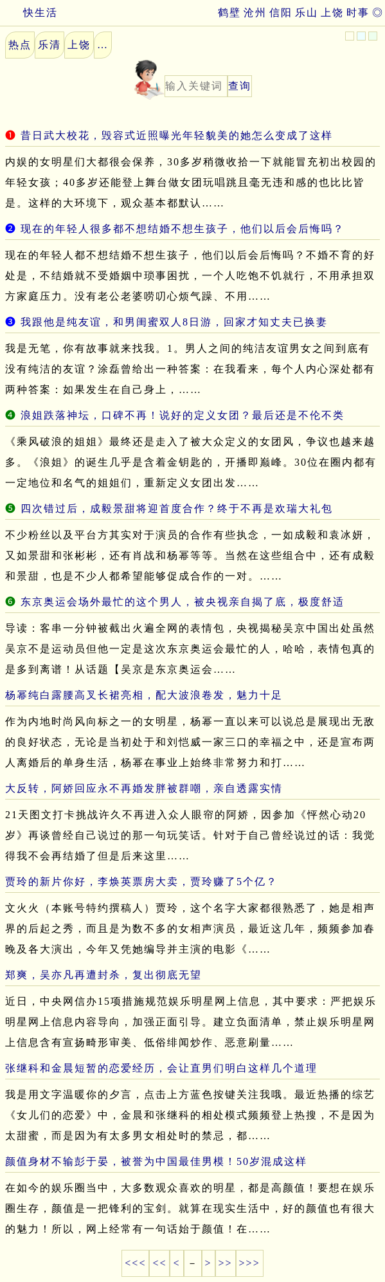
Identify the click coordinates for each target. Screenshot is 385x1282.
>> (226, 1263)
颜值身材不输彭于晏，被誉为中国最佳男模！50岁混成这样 (156, 1161)
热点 (19, 44)
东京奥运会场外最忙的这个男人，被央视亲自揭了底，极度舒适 (183, 601)
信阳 (280, 12)
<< (159, 1263)
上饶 (332, 12)
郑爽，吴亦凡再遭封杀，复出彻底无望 (103, 974)
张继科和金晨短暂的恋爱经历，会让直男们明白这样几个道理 (161, 1068)
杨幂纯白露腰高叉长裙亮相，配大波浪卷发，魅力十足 (144, 695)
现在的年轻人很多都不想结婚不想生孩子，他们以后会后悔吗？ (183, 228)
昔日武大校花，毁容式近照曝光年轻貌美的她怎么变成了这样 (177, 135)
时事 (358, 12)
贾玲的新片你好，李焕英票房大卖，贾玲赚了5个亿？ (141, 881)
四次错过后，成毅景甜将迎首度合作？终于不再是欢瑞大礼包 (177, 508)
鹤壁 (229, 12)
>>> (249, 1263)
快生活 (29, 12)
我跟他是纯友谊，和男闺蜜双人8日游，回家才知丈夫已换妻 (174, 321)
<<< (135, 1263)
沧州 (255, 12)
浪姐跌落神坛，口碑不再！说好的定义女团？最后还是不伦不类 (183, 415)
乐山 (306, 12)
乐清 (49, 44)
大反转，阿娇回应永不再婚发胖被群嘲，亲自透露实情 (144, 788)
